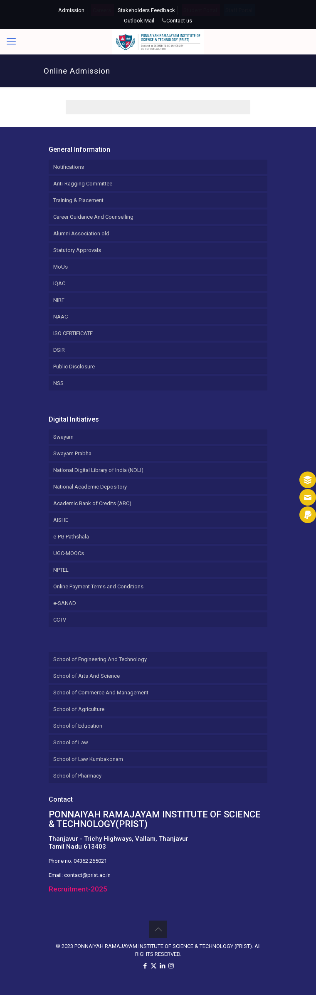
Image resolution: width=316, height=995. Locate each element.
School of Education (77, 726)
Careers (102, 10)
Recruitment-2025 (78, 889)
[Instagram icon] (171, 966)
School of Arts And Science (86, 676)
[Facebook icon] (145, 966)
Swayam (63, 437)
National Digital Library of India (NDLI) (98, 470)
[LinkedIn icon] (162, 966)
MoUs (60, 267)
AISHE (60, 520)
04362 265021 (90, 861)
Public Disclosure (74, 366)
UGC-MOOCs (68, 553)
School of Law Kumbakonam (88, 759)
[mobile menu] (11, 42)
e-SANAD (64, 603)
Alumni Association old (81, 233)
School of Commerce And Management (100, 692)
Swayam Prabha (72, 453)
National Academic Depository (90, 487)
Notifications (68, 167)
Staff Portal (238, 10)
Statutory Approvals (77, 250)
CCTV (59, 620)
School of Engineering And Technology (100, 659)
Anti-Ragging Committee (82, 183)
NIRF (58, 300)
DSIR (59, 350)
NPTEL (61, 570)
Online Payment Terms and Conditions (98, 586)
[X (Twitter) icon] (154, 966)
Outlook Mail (139, 20)
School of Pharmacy (77, 776)
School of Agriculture (78, 709)
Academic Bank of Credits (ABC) (92, 503)
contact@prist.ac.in (87, 875)
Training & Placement (78, 200)
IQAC (59, 283)
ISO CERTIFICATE (73, 333)
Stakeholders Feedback (146, 10)
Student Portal (200, 10)
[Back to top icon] (158, 929)
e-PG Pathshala (71, 536)
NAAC (60, 317)
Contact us (179, 20)
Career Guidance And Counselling (93, 217)
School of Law (70, 742)
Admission (71, 10)
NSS (58, 383)
